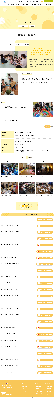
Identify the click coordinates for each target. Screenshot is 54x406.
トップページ (23, 383)
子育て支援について (23, 26)
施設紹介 (37, 388)
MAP (42, 1)
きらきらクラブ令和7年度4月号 (46, 302)
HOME (8, 4)
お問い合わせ (29, 1)
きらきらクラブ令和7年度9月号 (46, 270)
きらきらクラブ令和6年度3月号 (46, 309)
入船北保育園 (49, 393)
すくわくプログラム (38, 393)
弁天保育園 (49, 391)
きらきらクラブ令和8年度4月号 (46, 226)
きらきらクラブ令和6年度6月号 (46, 366)
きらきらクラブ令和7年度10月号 (46, 264)
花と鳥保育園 (49, 388)
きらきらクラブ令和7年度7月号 (46, 283)
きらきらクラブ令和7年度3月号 (46, 232)
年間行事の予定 (38, 386)
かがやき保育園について (16, 4)
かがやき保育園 (49, 389)
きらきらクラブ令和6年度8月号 (46, 353)
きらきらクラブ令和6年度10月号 (46, 340)
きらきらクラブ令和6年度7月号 (46, 360)
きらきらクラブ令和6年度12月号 (46, 328)
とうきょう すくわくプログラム (46, 4)
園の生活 (23, 4)
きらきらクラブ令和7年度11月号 (46, 258)
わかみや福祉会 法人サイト (48, 1)
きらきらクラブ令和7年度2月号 (46, 238)
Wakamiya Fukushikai (26, 397)
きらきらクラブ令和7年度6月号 (46, 289)
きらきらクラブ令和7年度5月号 (46, 296)
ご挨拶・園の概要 (24, 386)
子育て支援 (28, 4)
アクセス (3, 392)
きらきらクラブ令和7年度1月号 (46, 245)
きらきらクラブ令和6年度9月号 (46, 347)
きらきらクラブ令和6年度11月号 (46, 334)
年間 (48, 126)
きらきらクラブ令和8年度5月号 (46, 219)
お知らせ (32, 26)
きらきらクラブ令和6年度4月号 (46, 372)
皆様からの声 (24, 391)
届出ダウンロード (22, 1)
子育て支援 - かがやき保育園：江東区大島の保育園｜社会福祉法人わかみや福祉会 (5, 3)
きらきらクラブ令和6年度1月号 (46, 321)
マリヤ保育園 (49, 385)
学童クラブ (49, 394)
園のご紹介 (48, 383)
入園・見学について (35, 4)
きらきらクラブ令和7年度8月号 (46, 277)
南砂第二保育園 (49, 386)
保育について (24, 388)
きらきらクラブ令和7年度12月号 (46, 251)
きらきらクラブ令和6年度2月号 (46, 315)
